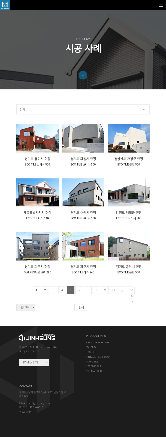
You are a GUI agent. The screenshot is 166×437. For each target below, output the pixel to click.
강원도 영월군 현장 (129, 221)
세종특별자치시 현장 (37, 221)
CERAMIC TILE (94, 366)
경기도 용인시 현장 (37, 167)
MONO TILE (92, 361)
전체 (22, 117)
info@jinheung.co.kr (39, 403)
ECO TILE (91, 352)
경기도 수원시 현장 (83, 221)
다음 (131, 299)
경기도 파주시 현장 (37, 275)
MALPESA (91, 347)
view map (25, 411)
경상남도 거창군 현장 (128, 167)
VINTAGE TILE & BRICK (98, 357)
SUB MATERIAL (94, 371)
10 (113, 298)
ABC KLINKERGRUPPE (97, 342)
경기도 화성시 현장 (83, 167)
